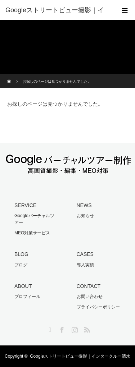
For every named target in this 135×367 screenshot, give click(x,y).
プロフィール (27, 296)
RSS (86, 328)
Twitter (49, 328)
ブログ (20, 264)
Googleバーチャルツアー (34, 219)
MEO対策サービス (32, 232)
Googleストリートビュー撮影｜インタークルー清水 (80, 356)
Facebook (61, 328)
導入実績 (85, 264)
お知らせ (85, 215)
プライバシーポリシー (98, 306)
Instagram (73, 328)
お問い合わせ (90, 296)
